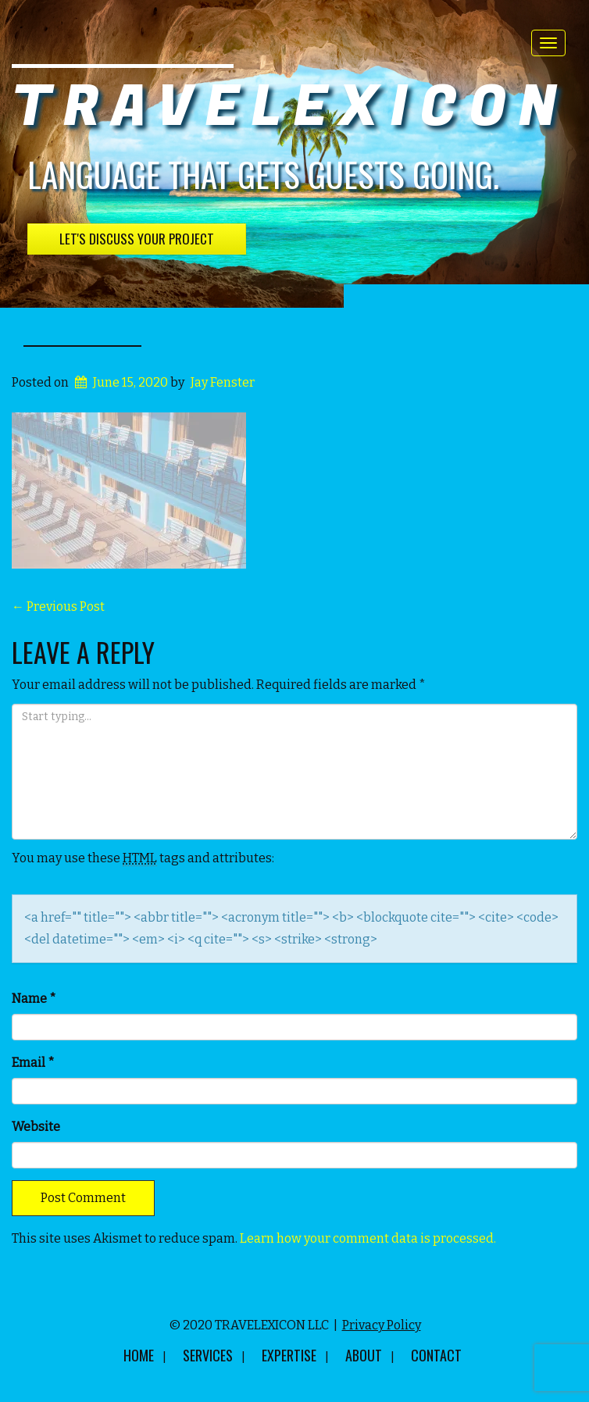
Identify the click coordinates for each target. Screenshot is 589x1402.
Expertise (289, 1355)
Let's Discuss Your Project (136, 238)
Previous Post (58, 606)
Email (33, 1062)
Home (138, 1355)
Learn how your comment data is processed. (368, 1238)
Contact (436, 1355)
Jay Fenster (223, 382)
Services (208, 1355)
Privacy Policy (381, 1325)
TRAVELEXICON (290, 107)
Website (36, 1126)
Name (34, 998)
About (363, 1355)
